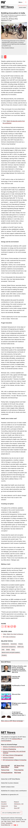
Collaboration (5, 644)
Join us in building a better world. (11, 812)
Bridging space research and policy (19, 704)
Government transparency (9, 646)
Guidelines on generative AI (9, 794)
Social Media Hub (5, 825)
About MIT (17, 808)
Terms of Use (5, 770)
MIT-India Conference (9, 637)
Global (8, 649)
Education (3, 801)
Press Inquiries (18, 770)
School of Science (8, 757)
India (3, 649)
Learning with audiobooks (16, 677)
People (13, 821)
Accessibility (9, 823)
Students (4, 655)
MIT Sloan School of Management (13, 755)
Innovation (4, 804)
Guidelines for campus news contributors (14, 790)
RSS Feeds (17, 772)
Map (5, 821)
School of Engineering (9, 749)
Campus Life (4, 806)
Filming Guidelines (6, 772)
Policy (13, 649)
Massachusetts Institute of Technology (11, 818)
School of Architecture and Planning (13, 746)
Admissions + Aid (18, 804)
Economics (14, 644)
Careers (18, 821)
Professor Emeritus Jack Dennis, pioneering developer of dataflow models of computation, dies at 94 (19, 669)
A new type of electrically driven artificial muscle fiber (18, 713)
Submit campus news (7, 787)
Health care (20, 646)
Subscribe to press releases (9, 783)
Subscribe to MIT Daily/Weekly (10, 779)
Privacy (3, 823)
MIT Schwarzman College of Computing (14, 760)
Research (16, 801)
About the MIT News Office (5, 766)
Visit (2, 821)
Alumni (3, 808)
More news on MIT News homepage (12, 721)
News (15, 806)
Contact (23, 821)
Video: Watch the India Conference (13, 634)
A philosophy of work (18, 685)
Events (9, 821)
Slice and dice (16, 694)
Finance (21, 644)
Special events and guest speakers (11, 652)
